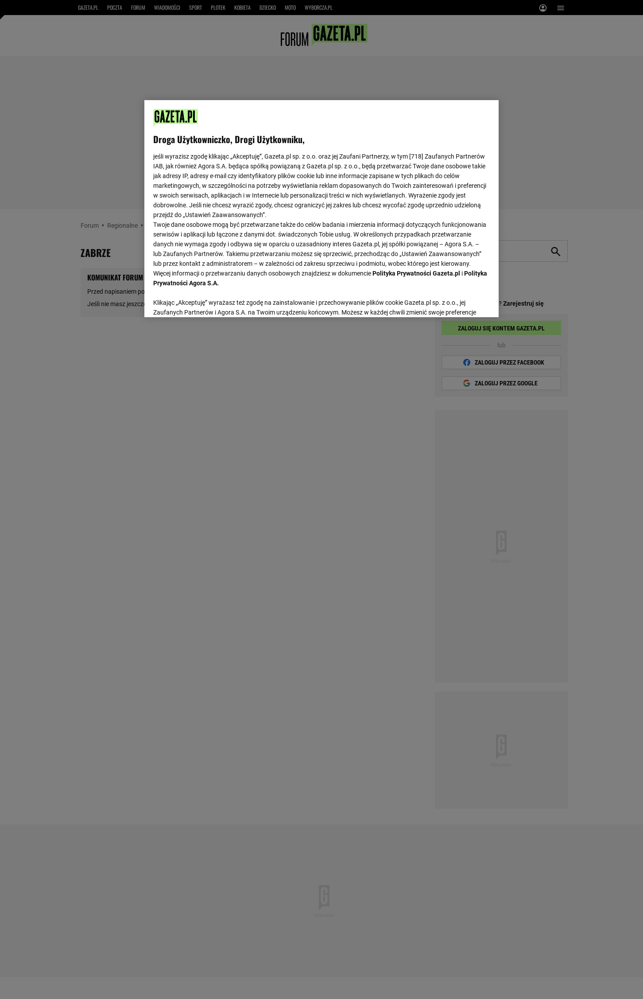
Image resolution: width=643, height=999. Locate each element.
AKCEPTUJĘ (459, 299)
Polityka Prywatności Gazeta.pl (416, 273)
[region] (321, 207)
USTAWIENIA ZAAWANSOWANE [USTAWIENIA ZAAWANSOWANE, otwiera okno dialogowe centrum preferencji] (211, 299)
